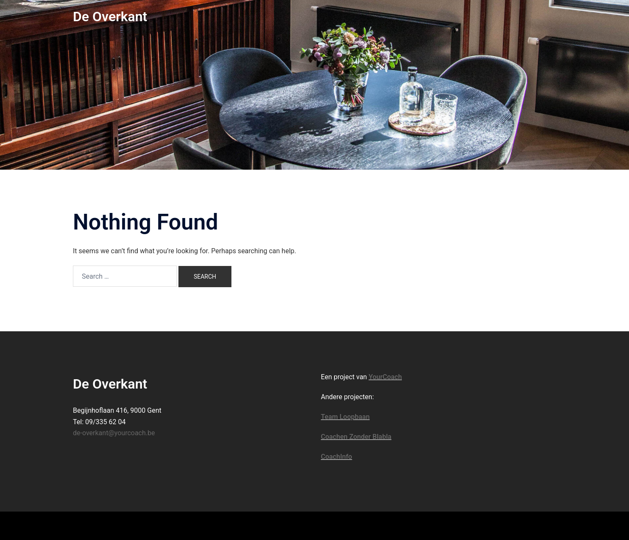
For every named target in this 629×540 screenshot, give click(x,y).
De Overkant (110, 16)
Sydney (209, 525)
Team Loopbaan (345, 417)
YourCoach (385, 377)
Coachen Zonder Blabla (356, 437)
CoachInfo (336, 457)
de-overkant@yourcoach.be (114, 433)
